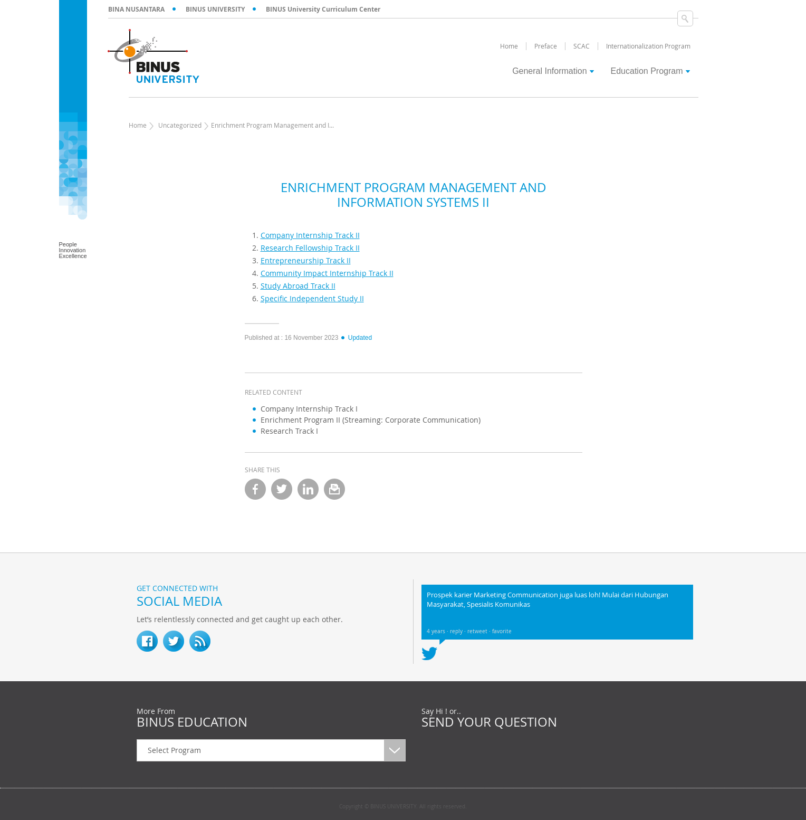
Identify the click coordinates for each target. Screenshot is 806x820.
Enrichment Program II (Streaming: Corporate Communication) (371, 420)
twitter (281, 489)
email (334, 489)
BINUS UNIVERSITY (215, 9)
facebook (255, 489)
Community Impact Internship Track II (327, 273)
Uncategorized (180, 125)
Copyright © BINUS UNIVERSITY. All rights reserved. (403, 806)
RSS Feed (199, 641)
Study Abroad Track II (298, 286)
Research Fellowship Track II (310, 248)
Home (138, 125)
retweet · (479, 631)
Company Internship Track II (310, 235)
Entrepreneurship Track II (306, 260)
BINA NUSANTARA (136, 9)
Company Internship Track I (309, 409)
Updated (356, 337)
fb (147, 641)
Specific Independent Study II (312, 298)
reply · (458, 631)
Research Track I (289, 431)
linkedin (308, 489)
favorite (502, 631)
